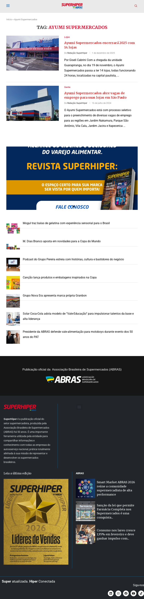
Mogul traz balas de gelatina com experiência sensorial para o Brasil (66, 223)
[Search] (136, 6)
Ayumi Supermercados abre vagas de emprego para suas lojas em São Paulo (95, 95)
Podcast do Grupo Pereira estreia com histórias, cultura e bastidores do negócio (73, 259)
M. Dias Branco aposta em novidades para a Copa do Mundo (62, 241)
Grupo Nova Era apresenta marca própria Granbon (55, 295)
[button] (72, 178)
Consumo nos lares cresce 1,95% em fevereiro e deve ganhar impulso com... (116, 534)
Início (9, 19)
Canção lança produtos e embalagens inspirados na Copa (60, 277)
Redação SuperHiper (77, 53)
